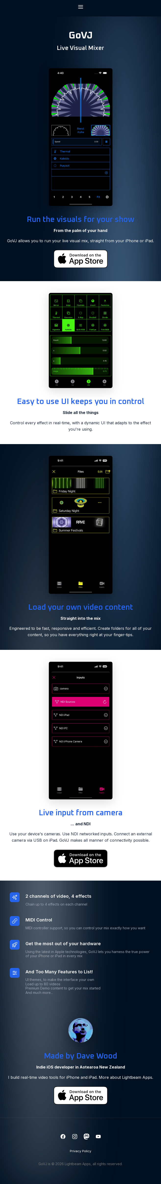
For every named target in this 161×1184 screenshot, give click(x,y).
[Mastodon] (86, 1137)
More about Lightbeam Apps (125, 1077)
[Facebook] (63, 1137)
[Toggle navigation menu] (81, 7)
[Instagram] (75, 1137)
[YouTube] (98, 1137)
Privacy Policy (80, 1151)
